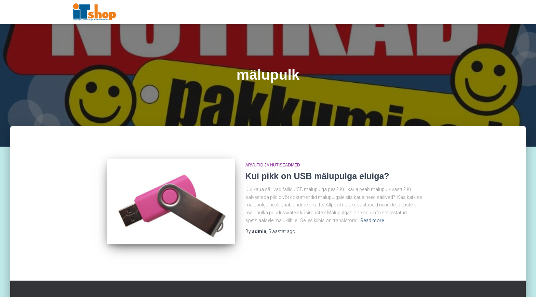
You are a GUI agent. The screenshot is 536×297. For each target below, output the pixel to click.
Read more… (373, 220)
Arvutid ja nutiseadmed (272, 165)
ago (281, 231)
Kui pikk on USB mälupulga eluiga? (317, 176)
